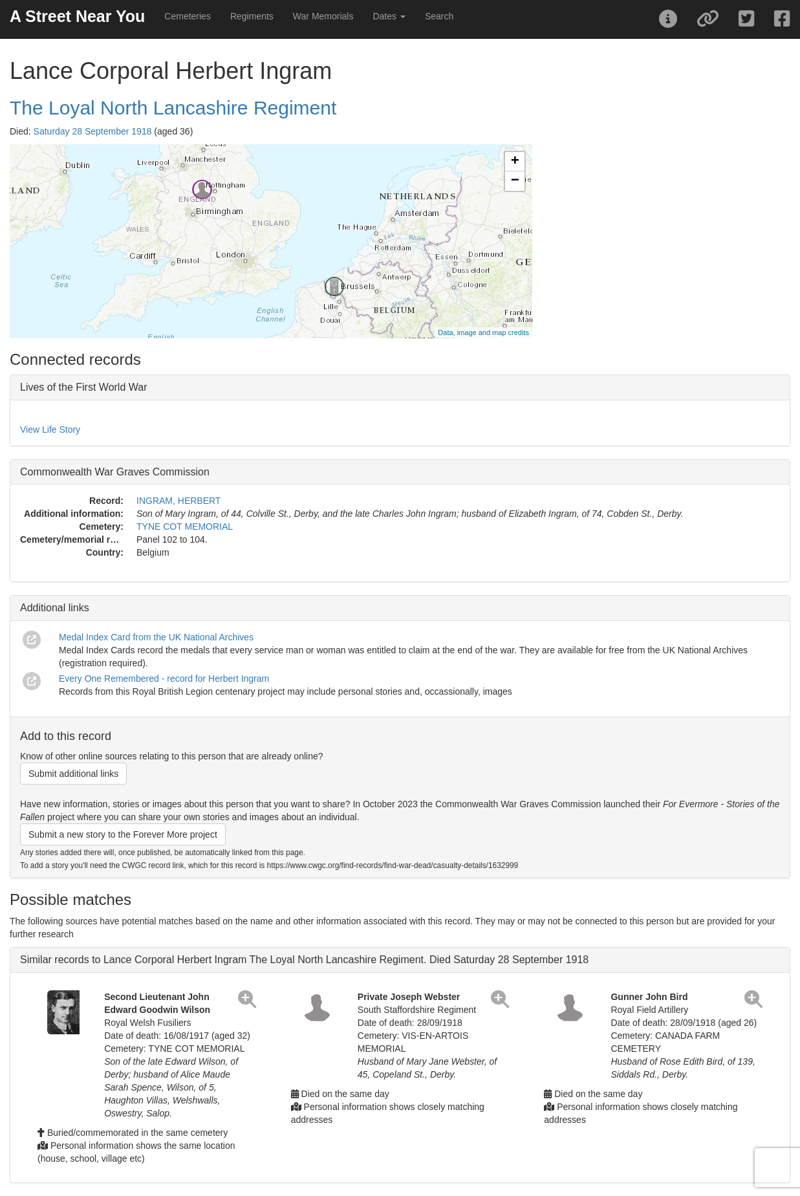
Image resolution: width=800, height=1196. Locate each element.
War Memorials (323, 16)
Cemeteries (187, 16)
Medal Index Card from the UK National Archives (156, 637)
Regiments (252, 16)
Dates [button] (389, 16)
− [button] (515, 181)
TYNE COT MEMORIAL (184, 526)
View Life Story (50, 429)
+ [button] (515, 161)
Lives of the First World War (83, 387)
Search (439, 16)
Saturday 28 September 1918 (93, 131)
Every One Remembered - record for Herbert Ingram (164, 678)
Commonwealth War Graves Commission (115, 471)
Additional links (54, 607)
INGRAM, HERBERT (178, 500)
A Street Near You (77, 16)
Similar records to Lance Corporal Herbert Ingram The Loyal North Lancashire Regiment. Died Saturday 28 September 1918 (304, 959)
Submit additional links (73, 773)
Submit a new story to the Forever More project (122, 834)
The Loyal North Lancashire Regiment (173, 107)
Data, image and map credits (483, 332)
